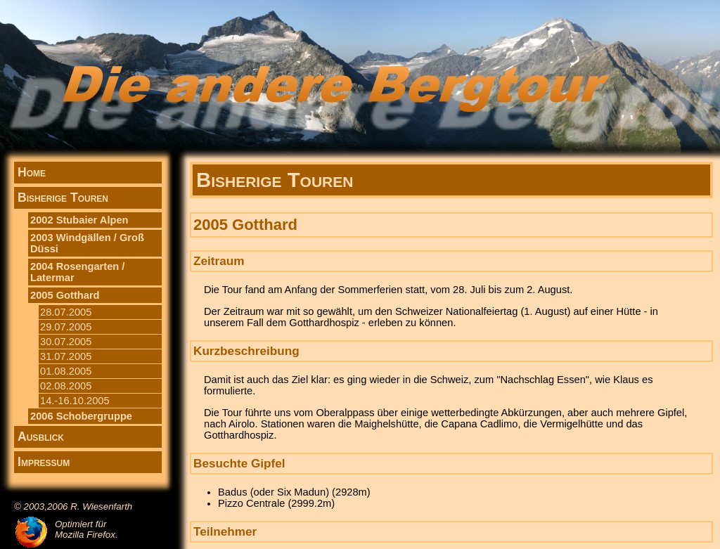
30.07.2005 (65, 341)
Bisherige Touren (63, 197)
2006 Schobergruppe (81, 416)
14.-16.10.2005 (75, 400)
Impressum (44, 462)
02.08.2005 (65, 386)
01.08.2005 (65, 371)
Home (32, 172)
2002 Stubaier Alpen (79, 220)
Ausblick (41, 436)
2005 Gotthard (65, 295)
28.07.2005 (65, 312)
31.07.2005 (65, 356)
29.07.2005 (65, 326)
